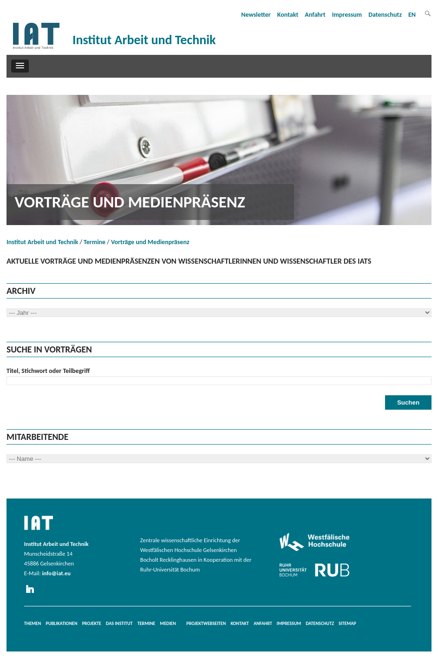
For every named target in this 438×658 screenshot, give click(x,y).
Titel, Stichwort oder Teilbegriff (48, 371)
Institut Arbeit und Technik (42, 242)
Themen (32, 623)
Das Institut (119, 623)
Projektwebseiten (206, 623)
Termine (94, 242)
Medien (168, 623)
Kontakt (287, 15)
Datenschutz (385, 15)
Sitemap (347, 623)
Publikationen (62, 623)
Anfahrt (315, 15)
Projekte (91, 623)
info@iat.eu (56, 573)
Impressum (347, 15)
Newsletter (256, 15)
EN (412, 15)
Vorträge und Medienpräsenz (150, 242)
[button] (20, 66)
